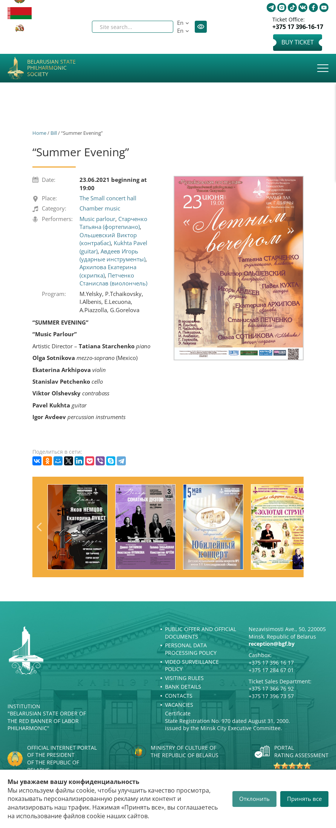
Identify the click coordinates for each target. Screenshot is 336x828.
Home (39, 133)
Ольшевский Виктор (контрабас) (108, 239)
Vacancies (179, 704)
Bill (53, 133)
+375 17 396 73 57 (271, 696)
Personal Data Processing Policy (191, 649)
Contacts (178, 695)
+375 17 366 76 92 (271, 688)
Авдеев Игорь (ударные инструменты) (112, 255)
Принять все (304, 798)
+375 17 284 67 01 (271, 670)
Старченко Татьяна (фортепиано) (113, 222)
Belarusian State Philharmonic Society (51, 68)
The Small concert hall (107, 198)
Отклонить (254, 798)
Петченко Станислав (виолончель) (113, 279)
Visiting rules (184, 678)
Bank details (183, 686)
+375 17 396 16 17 (271, 662)
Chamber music (99, 208)
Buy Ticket (297, 42)
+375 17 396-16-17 (297, 26)
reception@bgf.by (272, 643)
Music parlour (97, 219)
